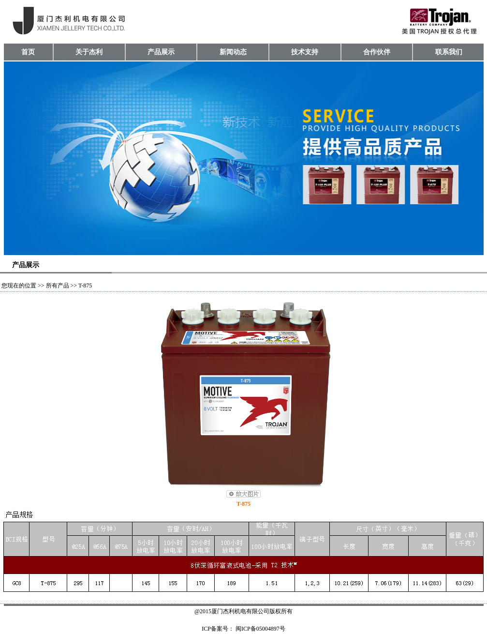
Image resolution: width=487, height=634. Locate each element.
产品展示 (161, 52)
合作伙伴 (376, 52)
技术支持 (304, 52)
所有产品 (57, 285)
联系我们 (448, 52)
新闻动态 (233, 52)
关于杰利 (89, 52)
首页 (28, 52)
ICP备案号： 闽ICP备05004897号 (243, 628)
